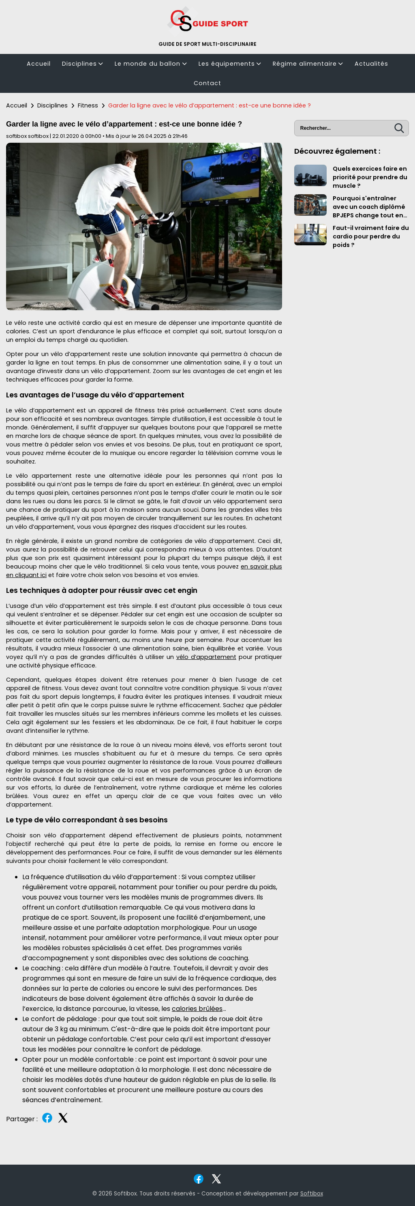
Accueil (39, 64)
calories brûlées (197, 1008)
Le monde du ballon (151, 64)
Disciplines (82, 64)
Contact (207, 83)
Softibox (311, 1193)
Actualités (371, 64)
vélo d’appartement (206, 657)
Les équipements (230, 64)
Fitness (88, 105)
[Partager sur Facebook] (47, 1122)
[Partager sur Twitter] (63, 1122)
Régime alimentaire (308, 64)
